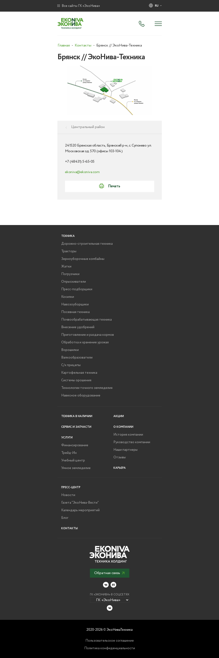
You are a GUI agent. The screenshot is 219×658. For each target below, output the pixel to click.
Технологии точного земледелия (86, 388)
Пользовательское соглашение (109, 641)
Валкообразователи (77, 357)
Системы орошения (76, 380)
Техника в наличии (76, 416)
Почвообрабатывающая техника (86, 319)
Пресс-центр (70, 487)
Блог (64, 517)
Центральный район (88, 127)
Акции (118, 416)
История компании (128, 434)
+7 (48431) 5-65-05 (79, 161)
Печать (114, 186)
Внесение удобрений (77, 327)
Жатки (66, 266)
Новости (68, 495)
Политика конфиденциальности (109, 648)
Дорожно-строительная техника (87, 243)
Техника (68, 236)
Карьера (119, 468)
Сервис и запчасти (76, 427)
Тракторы (68, 251)
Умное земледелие (76, 468)
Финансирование (74, 445)
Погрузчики (70, 274)
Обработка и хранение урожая (85, 342)
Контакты (69, 528)
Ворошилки (70, 350)
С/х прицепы (71, 365)
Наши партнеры (125, 449)
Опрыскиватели (73, 281)
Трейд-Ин (69, 453)
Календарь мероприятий (80, 510)
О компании (123, 427)
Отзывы (119, 457)
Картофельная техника (79, 372)
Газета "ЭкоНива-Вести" (80, 502)
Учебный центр (73, 460)
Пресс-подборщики (76, 289)
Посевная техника (75, 312)
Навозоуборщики (75, 304)
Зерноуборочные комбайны (82, 259)
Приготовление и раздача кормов (87, 334)
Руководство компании (131, 442)
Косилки (67, 296)
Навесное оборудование (80, 395)
